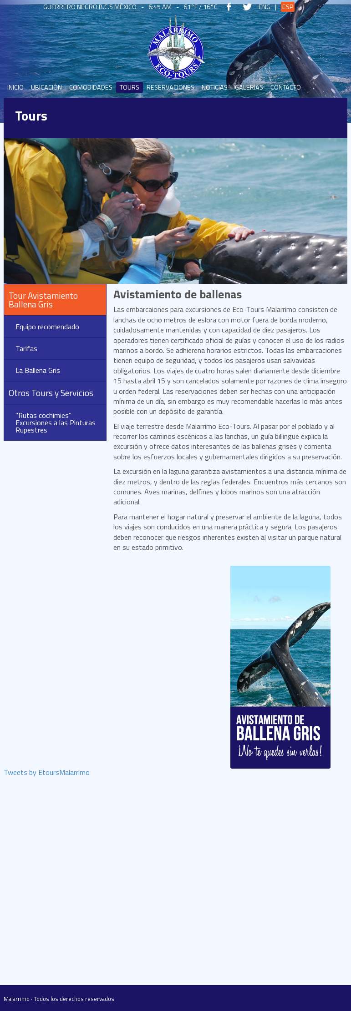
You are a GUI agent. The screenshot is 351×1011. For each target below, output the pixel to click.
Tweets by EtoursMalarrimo (47, 773)
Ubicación (46, 87)
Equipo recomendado (47, 326)
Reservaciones (170, 87)
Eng (264, 7)
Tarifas (26, 348)
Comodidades (90, 87)
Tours (129, 87)
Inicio (15, 87)
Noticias (215, 87)
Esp (287, 7)
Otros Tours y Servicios (51, 392)
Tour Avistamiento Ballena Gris (43, 300)
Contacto (285, 87)
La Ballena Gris (37, 370)
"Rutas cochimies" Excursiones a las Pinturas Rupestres (55, 422)
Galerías (249, 87)
